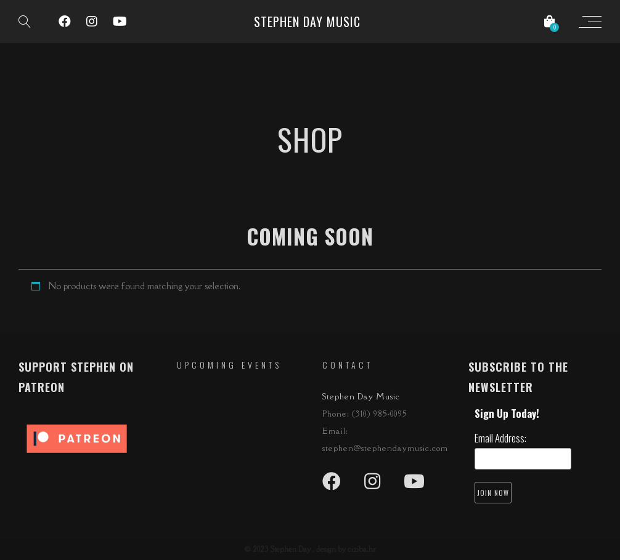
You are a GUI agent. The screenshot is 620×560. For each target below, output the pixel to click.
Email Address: (500, 438)
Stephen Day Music (307, 21)
